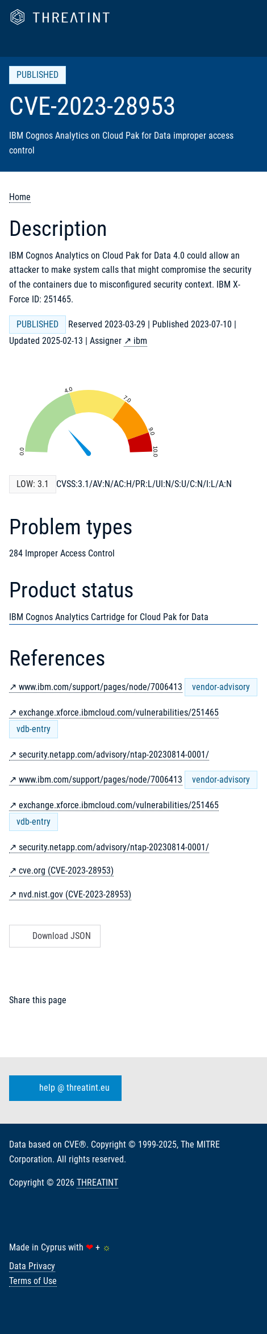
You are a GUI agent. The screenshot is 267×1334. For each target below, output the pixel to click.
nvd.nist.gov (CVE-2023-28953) (75, 894)
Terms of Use (33, 1280)
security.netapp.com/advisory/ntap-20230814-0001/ (114, 754)
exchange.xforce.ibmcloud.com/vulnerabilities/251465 (119, 712)
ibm (140, 340)
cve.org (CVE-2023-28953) (66, 870)
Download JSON (53, 935)
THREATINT (97, 1182)
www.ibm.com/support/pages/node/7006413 (100, 686)
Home (20, 197)
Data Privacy (32, 1266)
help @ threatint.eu (63, 1088)
